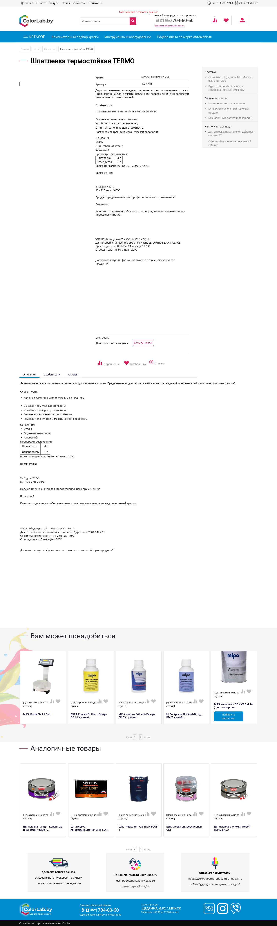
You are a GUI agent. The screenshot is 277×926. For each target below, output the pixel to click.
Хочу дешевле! (143, 343)
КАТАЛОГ (34, 36)
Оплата (41, 3)
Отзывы (73, 374)
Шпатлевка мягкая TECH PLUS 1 (138, 828)
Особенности (52, 374)
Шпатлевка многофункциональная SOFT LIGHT (89, 829)
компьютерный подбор (135, 886)
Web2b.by (64, 923)
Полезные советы (74, 3)
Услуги (53, 3)
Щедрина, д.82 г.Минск (161, 908)
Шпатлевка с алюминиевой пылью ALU (232, 828)
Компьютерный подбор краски (75, 37)
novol (36, 49)
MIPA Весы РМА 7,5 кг (37, 714)
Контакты (95, 3)
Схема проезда (149, 904)
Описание (29, 374)
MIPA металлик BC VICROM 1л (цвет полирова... (233, 706)
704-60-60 (100, 910)
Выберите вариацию (228, 716)
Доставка (27, 3)
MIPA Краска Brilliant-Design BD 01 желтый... (89, 716)
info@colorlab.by (246, 3)
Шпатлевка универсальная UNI (184, 828)
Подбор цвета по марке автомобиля (184, 37)
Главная (25, 49)
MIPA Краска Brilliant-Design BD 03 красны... (137, 716)
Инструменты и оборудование (128, 37)
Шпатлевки (49, 49)
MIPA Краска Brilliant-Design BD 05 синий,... (184, 716)
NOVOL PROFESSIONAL (155, 77)
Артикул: (100, 84)
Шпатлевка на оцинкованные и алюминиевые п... (42, 828)
